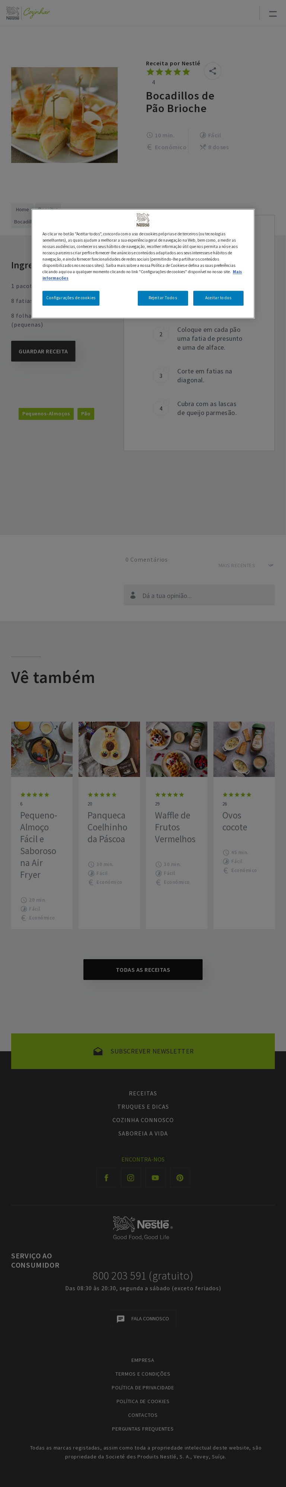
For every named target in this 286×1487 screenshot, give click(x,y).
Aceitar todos (218, 298)
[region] (143, 263)
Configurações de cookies (71, 298)
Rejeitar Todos (163, 298)
